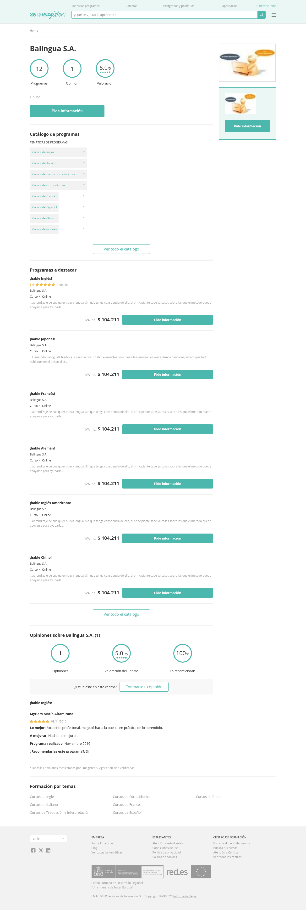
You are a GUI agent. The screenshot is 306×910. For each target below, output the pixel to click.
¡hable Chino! (41, 557)
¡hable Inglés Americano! (50, 502)
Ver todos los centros (227, 857)
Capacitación (228, 6)
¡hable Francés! (42, 393)
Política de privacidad (166, 852)
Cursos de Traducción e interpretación (59, 812)
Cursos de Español (127, 812)
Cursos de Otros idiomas (132, 796)
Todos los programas (85, 6)
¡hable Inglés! (41, 278)
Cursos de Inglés (42, 796)
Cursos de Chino (209, 796)
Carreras (131, 6)
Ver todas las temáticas (107, 852)
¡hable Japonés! (42, 339)
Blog (95, 848)
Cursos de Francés (127, 804)
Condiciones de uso (165, 848)
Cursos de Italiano (44, 804)
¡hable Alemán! (42, 448)
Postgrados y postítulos (178, 6)
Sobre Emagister (103, 843)
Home (34, 30)
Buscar (261, 14)
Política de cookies (164, 857)
